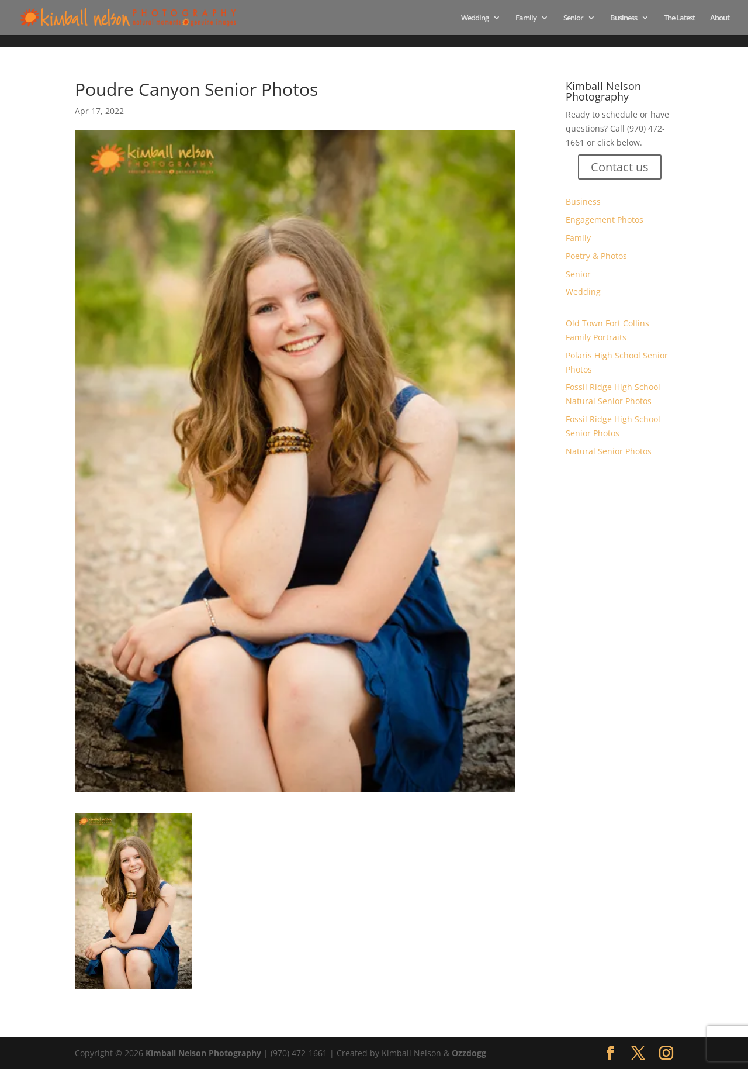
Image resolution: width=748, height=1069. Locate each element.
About (719, 18)
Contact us (620, 167)
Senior (573, 18)
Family (525, 18)
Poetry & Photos (596, 255)
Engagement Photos (604, 219)
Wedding (475, 18)
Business (623, 18)
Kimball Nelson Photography (203, 1052)
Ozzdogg (469, 1052)
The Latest (679, 18)
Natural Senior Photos (609, 451)
